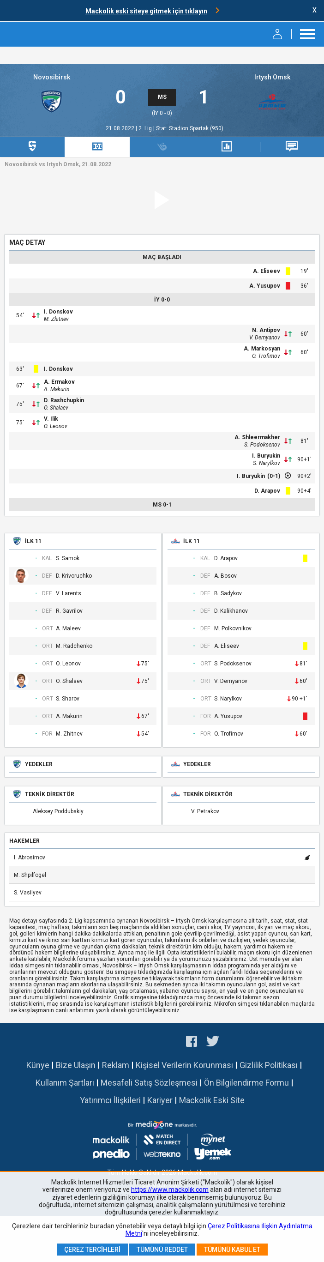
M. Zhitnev (56, 319)
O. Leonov (55, 426)
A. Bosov (225, 576)
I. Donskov (58, 311)
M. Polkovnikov (233, 629)
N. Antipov (266, 330)
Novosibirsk (51, 77)
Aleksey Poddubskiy (58, 812)
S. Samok (67, 559)
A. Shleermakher (257, 437)
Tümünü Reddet (162, 1249)
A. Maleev (68, 629)
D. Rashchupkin (64, 400)
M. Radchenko (74, 646)
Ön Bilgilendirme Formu (246, 1082)
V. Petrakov (205, 812)
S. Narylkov (266, 463)
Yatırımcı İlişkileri (110, 1100)
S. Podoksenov (262, 444)
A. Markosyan (262, 348)
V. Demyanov (264, 337)
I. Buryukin (266, 456)
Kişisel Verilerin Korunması (184, 1065)
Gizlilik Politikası (269, 1065)
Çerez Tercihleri (92, 1249)
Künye (37, 1065)
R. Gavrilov (69, 611)
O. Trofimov (266, 356)
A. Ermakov (59, 382)
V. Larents (68, 594)
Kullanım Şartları (65, 1082)
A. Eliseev (266, 271)
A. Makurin (56, 389)
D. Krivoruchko (74, 576)
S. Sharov (67, 699)
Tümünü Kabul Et (232, 1249)
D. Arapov (267, 491)
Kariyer (160, 1100)
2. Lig (145, 128)
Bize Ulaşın (76, 1065)
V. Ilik (51, 419)
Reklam (115, 1065)
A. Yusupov (264, 286)
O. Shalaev (56, 408)
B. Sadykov (228, 594)
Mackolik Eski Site (212, 1100)
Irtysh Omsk (272, 77)
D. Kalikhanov (231, 611)
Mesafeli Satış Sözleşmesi (149, 1082)
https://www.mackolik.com (170, 1189)
